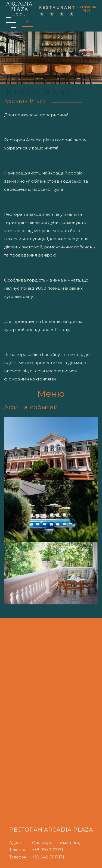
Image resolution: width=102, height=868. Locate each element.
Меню (51, 393)
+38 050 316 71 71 (86, 9)
